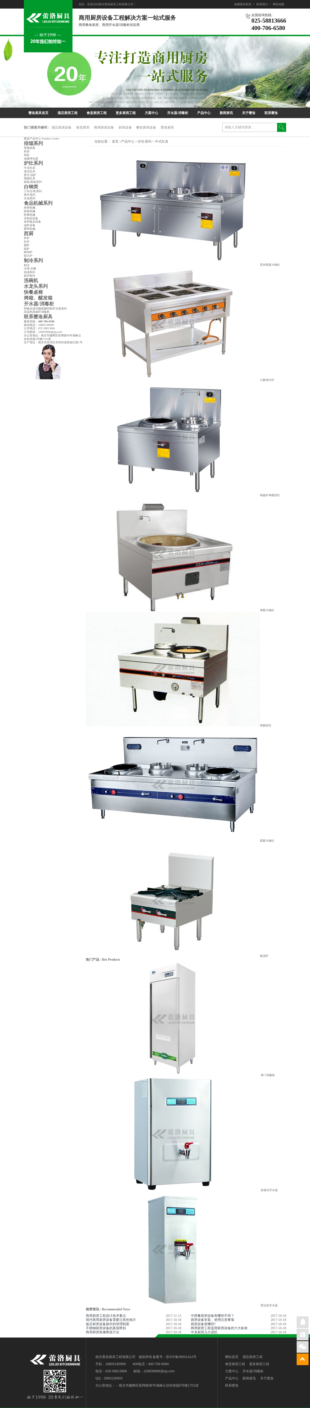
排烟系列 (33, 143)
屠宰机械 (29, 228)
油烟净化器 (31, 158)
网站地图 (278, 4)
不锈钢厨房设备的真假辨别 (106, 1328)
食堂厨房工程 (97, 113)
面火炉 (28, 255)
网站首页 (231, 1357)
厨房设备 (125, 127)
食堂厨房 (82, 127)
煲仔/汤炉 (30, 175)
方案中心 (151, 113)
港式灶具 (29, 171)
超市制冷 (29, 275)
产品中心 (204, 113)
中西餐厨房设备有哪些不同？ (212, 1316)
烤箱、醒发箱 (38, 297)
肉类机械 (29, 207)
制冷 (27, 265)
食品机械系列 (38, 203)
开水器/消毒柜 (177, 113)
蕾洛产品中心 (41, 138)
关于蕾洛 (248, 113)
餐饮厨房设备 (146, 127)
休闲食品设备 (32, 221)
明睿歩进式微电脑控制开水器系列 (45, 308)
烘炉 (27, 248)
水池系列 (29, 198)
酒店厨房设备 (62, 127)
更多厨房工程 (126, 113)
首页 (115, 141)
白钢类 (31, 186)
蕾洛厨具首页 (38, 113)
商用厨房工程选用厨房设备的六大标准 (219, 1328)
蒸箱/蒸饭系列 (33, 182)
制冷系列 (33, 260)
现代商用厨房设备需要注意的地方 (111, 1320)
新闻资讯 (226, 113)
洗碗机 (31, 280)
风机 (27, 155)
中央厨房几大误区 (204, 1332)
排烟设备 (29, 148)
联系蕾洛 (271, 113)
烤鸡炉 (28, 252)
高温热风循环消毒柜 (37, 312)
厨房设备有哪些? (203, 1324)
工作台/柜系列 (33, 191)
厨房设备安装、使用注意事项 (212, 1320)
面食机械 (29, 211)
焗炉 (27, 245)
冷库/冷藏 (30, 268)
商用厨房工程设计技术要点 (106, 1316)
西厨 (28, 233)
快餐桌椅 (33, 292)
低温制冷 (29, 272)
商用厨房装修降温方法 (102, 1332)
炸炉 (27, 238)
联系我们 (262, 4)
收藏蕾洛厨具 (242, 4)
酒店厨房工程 (67, 113)
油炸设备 (29, 225)
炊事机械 (29, 214)
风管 (27, 151)
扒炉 (27, 241)
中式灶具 (161, 141)
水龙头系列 (36, 286)
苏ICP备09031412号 (181, 1357)
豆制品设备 (31, 218)
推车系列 (29, 194)
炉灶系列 (145, 141)
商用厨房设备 (104, 127)
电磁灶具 (29, 178)
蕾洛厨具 (167, 127)
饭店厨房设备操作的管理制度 (107, 1324)
